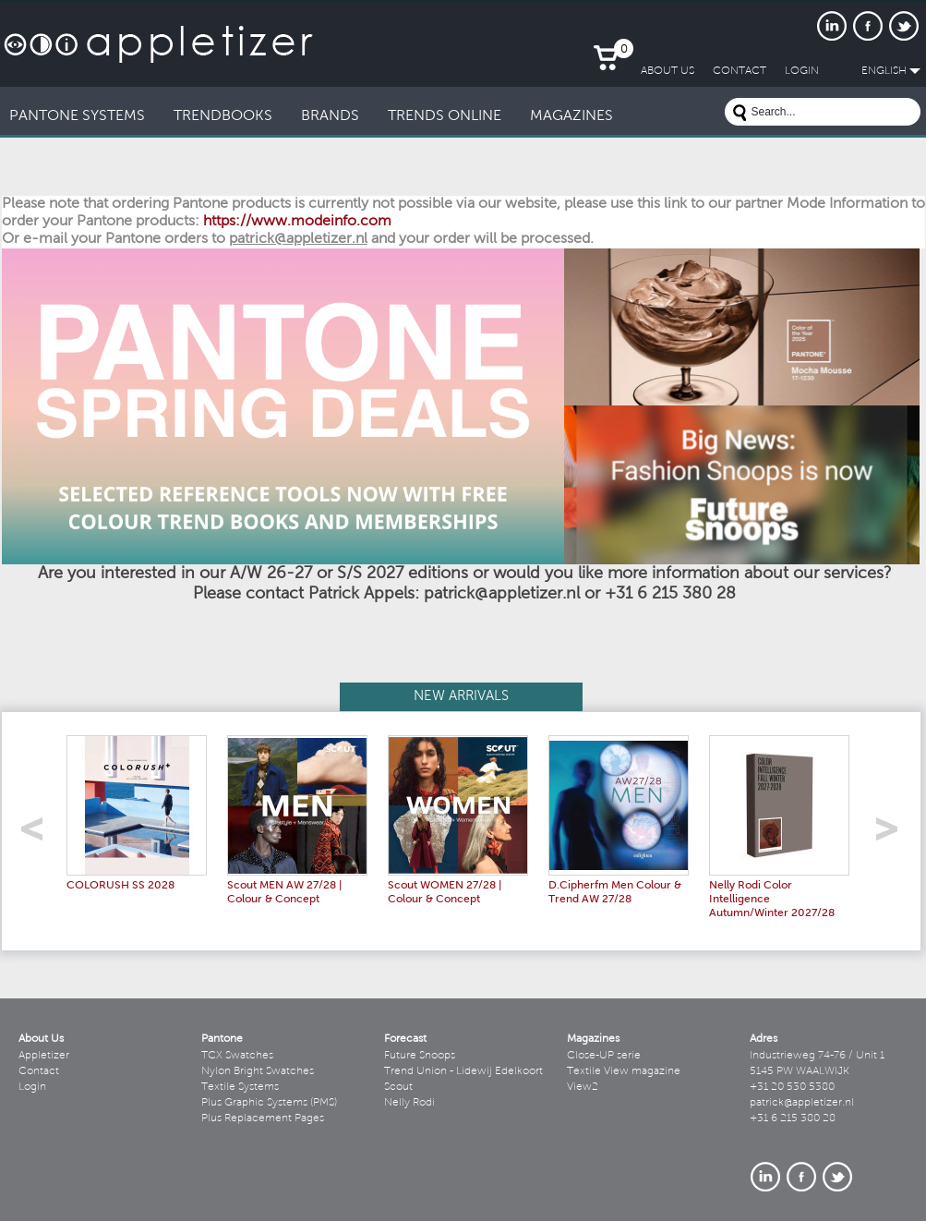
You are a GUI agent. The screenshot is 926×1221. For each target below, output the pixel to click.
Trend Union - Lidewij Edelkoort (463, 1071)
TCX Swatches (237, 1055)
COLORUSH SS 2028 (120, 885)
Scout (398, 1087)
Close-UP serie (604, 1055)
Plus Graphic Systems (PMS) (269, 1102)
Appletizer (43, 1055)
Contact (38, 1071)
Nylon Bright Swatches (257, 1071)
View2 (582, 1087)
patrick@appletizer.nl (802, 1102)
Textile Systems (240, 1087)
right (893, 834)
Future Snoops (419, 1055)
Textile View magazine (623, 1071)
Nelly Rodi (409, 1102)
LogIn (802, 71)
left (38, 834)
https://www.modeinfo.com (297, 221)
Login (32, 1087)
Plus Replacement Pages (262, 1118)
